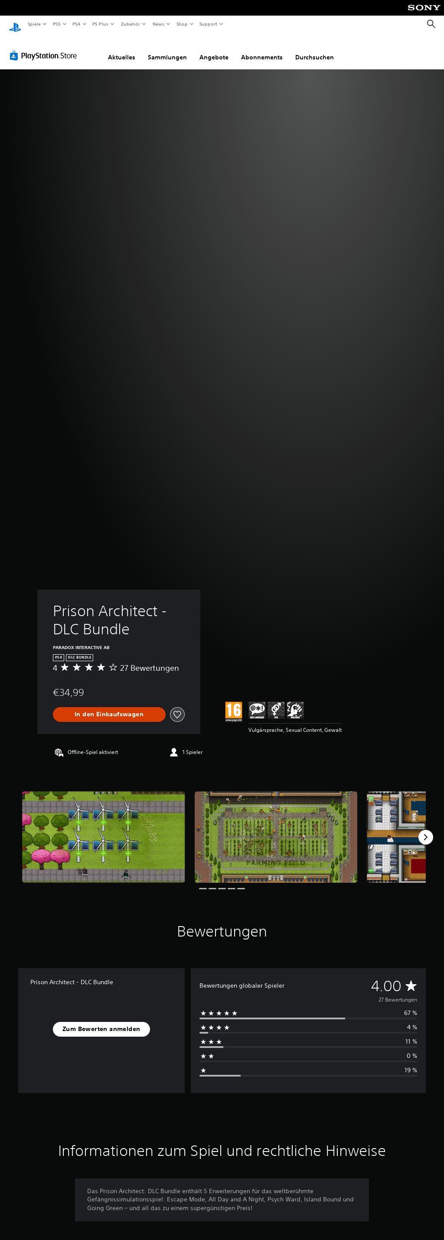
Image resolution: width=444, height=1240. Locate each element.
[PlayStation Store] (45, 47)
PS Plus (100, 24)
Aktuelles (121, 49)
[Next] (425, 829)
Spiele (34, 24)
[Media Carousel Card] (103, 829)
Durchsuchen (314, 49)
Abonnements (262, 49)
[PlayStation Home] (15, 24)
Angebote (214, 49)
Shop (181, 24)
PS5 (57, 24)
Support (208, 24)
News (158, 24)
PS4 (76, 24)
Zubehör (130, 24)
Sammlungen (167, 49)
